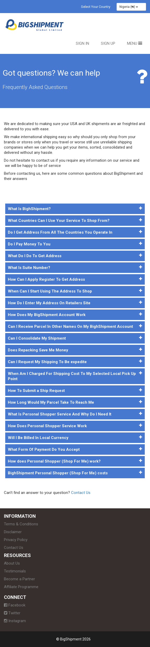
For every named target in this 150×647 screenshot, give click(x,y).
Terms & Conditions (21, 524)
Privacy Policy (15, 539)
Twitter (12, 613)
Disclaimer (13, 532)
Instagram (15, 620)
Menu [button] (134, 43)
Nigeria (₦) (128, 7)
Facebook (14, 605)
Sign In (82, 43)
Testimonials (15, 571)
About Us (12, 563)
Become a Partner (19, 579)
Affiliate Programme (21, 586)
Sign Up (108, 43)
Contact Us (80, 492)
